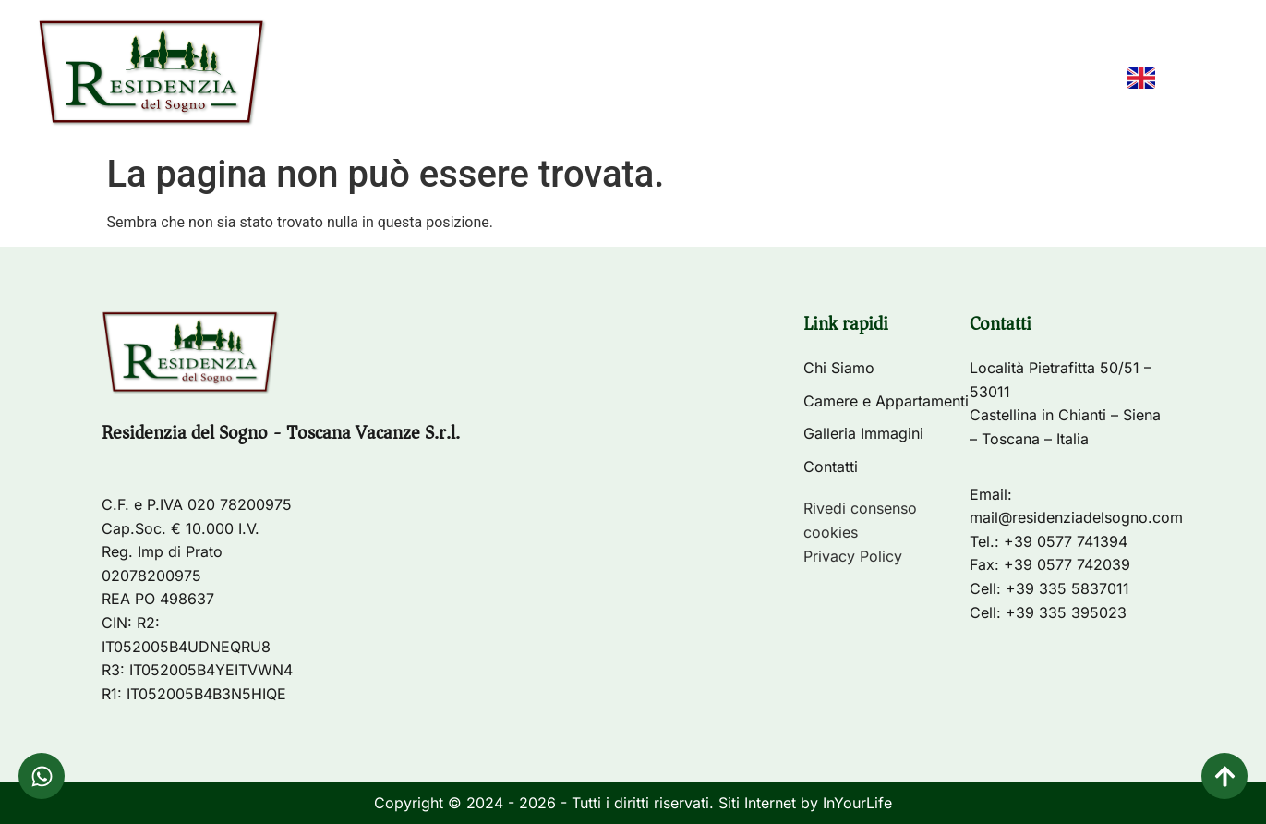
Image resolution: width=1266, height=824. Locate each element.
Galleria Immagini (919, 79)
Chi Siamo (567, 79)
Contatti (1057, 79)
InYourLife (857, 803)
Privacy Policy (852, 556)
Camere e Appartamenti (727, 79)
